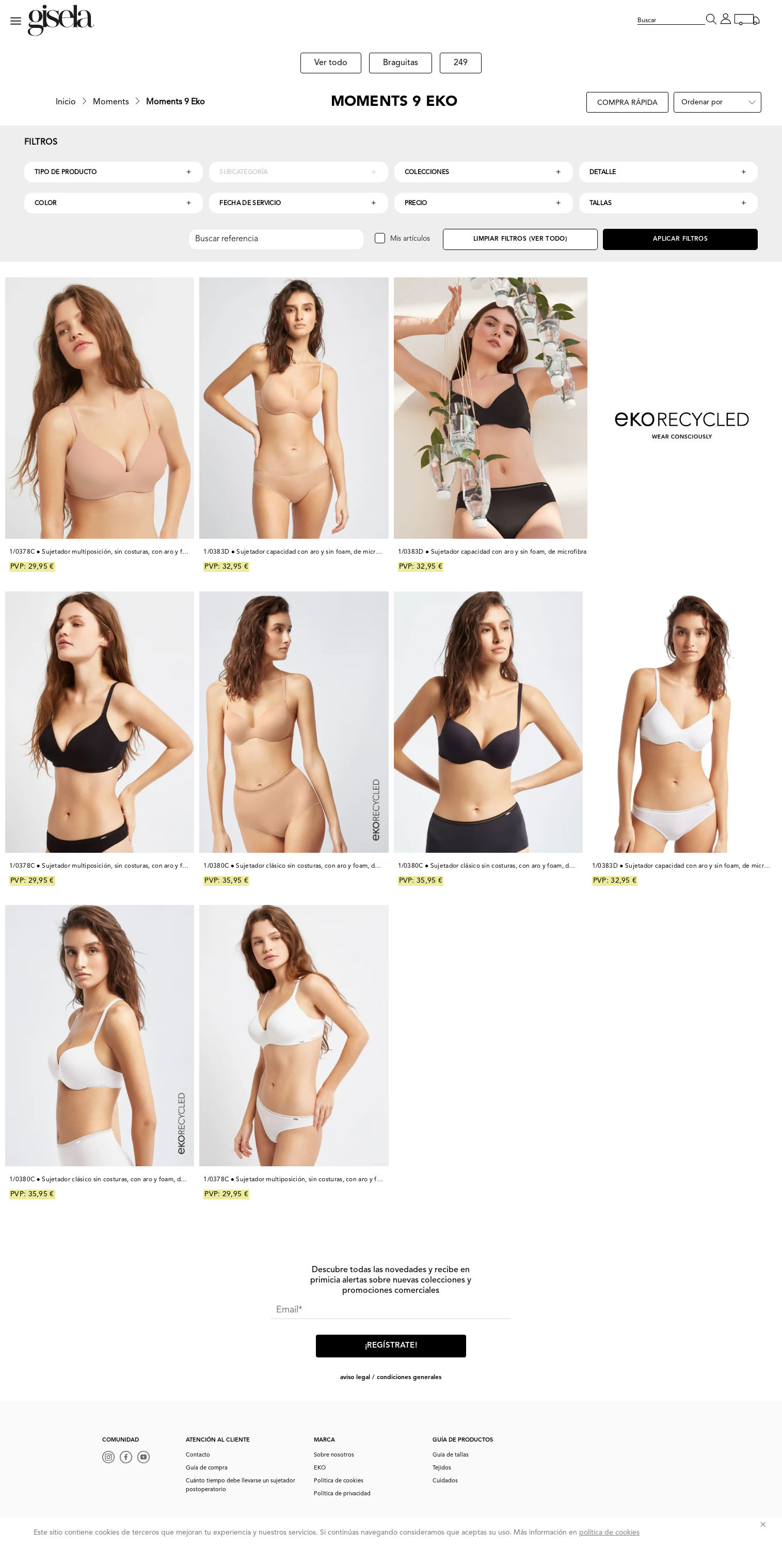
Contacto (198, 1455)
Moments (111, 102)
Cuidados (445, 1481)
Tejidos (442, 1468)
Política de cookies (338, 1481)
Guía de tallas (451, 1455)
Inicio (66, 102)
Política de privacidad (342, 1494)
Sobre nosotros (334, 1455)
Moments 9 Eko (175, 102)
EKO (320, 1468)
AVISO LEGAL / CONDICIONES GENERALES (390, 1377)
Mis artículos (410, 238)
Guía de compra (207, 1468)
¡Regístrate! (391, 1346)
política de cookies (609, 1532)
